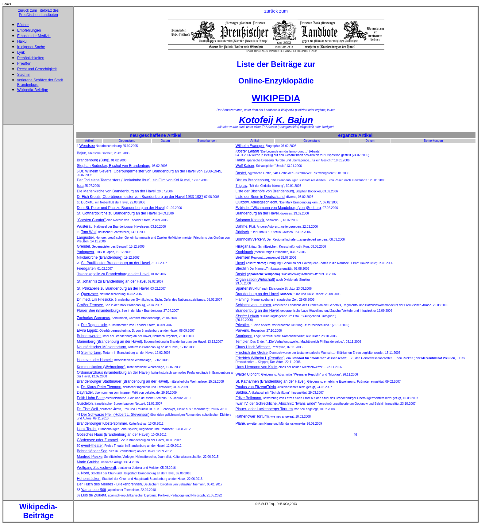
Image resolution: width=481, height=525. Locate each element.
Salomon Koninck (250, 220)
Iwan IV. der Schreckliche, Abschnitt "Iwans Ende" (276, 403)
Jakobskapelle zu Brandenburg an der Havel (113, 274)
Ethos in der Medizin (34, 36)
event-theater (92, 445)
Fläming (242, 299)
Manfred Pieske (89, 456)
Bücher (23, 25)
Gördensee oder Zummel (97, 440)
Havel (240, 263)
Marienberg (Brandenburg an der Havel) (109, 341)
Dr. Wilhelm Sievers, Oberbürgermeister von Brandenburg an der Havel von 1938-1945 (150, 171)
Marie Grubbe (88, 462)
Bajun (81, 153)
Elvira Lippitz (87, 330)
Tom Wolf (88, 232)
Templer (242, 341)
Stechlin (23, 74)
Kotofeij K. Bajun (276, 120)
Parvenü (242, 330)
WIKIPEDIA (276, 98)
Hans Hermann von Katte (256, 367)
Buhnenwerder (89, 336)
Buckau (87, 202)
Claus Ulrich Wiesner (253, 347)
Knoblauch (244, 252)
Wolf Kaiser (245, 166)
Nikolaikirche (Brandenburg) (99, 257)
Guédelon (85, 403)
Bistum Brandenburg (252, 180)
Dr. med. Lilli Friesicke (95, 299)
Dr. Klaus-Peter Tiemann (101, 387)
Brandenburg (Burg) (93, 160)
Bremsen (243, 257)
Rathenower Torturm (252, 416)
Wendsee (87, 146)
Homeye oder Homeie (95, 360)
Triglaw (241, 185)
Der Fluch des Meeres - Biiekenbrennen (109, 484)
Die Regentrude (94, 325)
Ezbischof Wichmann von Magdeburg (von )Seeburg (278, 208)
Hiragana (243, 246)
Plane (240, 423)
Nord (85, 473)
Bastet (241, 173)
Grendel (83, 246)
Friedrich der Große (252, 352)
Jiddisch (242, 232)
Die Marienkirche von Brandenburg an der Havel (116, 191)
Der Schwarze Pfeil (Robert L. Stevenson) (115, 414)
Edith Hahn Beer (90, 398)
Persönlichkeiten (30, 58)
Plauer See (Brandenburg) (98, 310)
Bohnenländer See (92, 451)
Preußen (24, 63)
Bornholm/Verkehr (250, 239)
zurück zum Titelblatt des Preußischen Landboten (38, 12)
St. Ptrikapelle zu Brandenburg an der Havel (112, 288)
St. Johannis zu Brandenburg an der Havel (111, 281)
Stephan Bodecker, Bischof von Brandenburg (113, 166)
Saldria (241, 392)
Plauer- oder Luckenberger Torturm (264, 409)
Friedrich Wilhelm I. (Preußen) (260, 358)
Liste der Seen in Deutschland (260, 197)
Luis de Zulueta (93, 495)
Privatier (242, 325)
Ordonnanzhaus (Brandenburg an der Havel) (113, 372)
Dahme (242, 226)
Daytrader (85, 392)
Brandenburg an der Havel (257, 213)
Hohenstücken (88, 479)
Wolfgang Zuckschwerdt (96, 467)
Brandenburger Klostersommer (102, 423)
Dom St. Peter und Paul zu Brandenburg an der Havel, (121, 208)
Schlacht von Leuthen (253, 305)
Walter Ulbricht (248, 374)
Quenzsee (89, 294)
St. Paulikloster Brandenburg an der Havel (115, 263)
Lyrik (21, 52)
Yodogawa (85, 252)
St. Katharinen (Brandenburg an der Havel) (271, 381)
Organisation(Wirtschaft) (255, 279)
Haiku (22, 41)
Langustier (85, 237)
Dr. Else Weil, (88, 409)
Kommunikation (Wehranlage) (101, 367)
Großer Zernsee (90, 305)
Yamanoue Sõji (93, 490)
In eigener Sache (31, 47)
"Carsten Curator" (91, 220)
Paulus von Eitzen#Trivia (256, 387)
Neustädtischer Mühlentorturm (101, 347)
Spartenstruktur (248, 288)
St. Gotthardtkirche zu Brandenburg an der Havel (116, 213)
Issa (80, 185)
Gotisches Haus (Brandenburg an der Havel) (113, 434)
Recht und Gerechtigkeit (37, 69)
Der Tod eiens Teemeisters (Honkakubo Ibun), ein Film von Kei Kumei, (134, 180)
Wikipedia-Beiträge (32, 90)
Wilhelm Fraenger (250, 146)
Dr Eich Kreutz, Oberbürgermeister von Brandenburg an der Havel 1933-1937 (140, 197)
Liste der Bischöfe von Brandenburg (265, 191)
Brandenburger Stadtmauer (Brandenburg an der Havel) (122, 381)
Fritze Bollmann (248, 398)
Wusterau (84, 226)
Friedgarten (86, 268)
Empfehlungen (29, 30)
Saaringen (244, 336)
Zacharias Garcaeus (93, 318)
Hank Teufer (86, 429)
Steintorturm (91, 352)
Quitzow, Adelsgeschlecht (256, 202)
